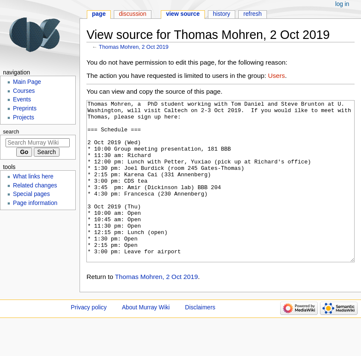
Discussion (132, 14)
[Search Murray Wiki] (38, 142)
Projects (23, 117)
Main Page (27, 82)
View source (183, 14)
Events (22, 99)
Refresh (252, 14)
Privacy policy (89, 339)
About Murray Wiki (146, 339)
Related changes (35, 185)
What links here (33, 176)
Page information (35, 203)
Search (11, 132)
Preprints (24, 108)
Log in (342, 4)
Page (99, 14)
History (222, 14)
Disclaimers (200, 339)
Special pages (31, 194)
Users (276, 75)
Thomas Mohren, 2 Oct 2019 (134, 47)
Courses (24, 91)
